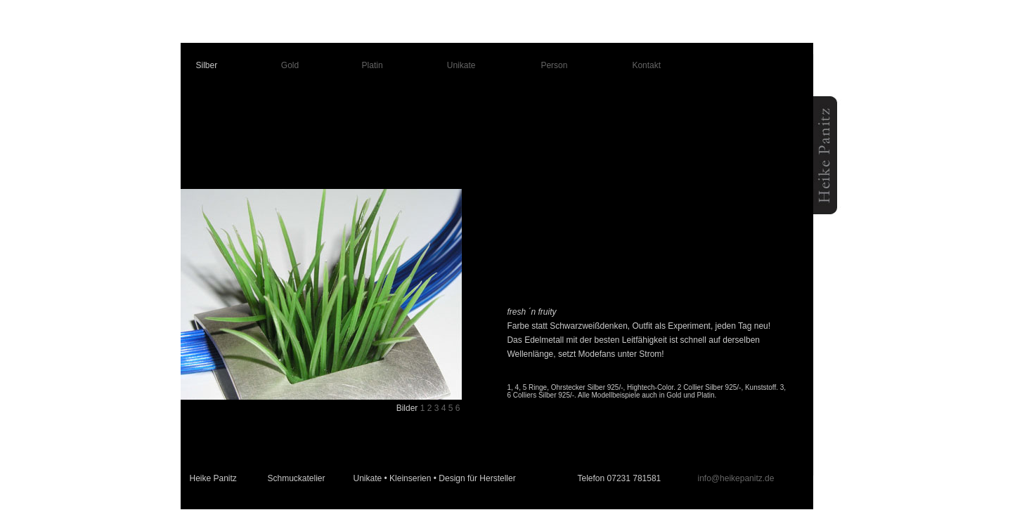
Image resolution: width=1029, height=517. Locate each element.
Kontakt (646, 65)
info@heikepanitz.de (736, 478)
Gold (290, 65)
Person (554, 65)
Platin (372, 65)
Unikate (461, 65)
